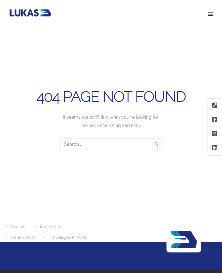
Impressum (50, 226)
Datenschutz (23, 237)
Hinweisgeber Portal (68, 237)
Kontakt (18, 226)
